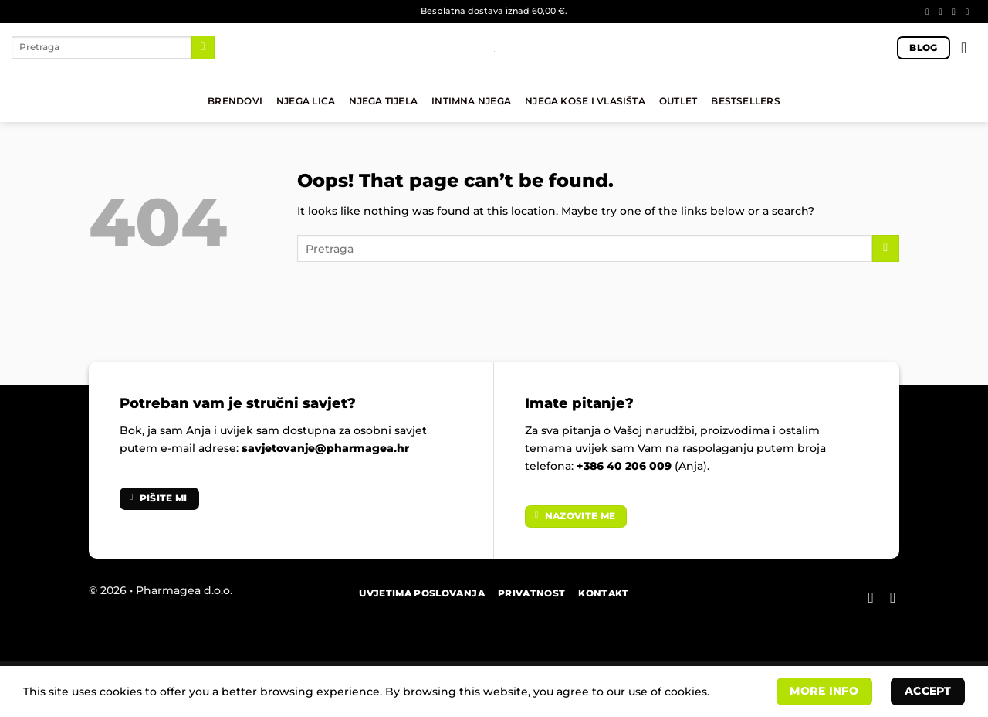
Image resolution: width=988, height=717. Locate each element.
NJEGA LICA (305, 101)
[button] (968, 48)
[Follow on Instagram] (943, 11)
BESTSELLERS (745, 101)
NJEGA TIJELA (383, 101)
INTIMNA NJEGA (471, 101)
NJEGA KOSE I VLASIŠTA (585, 101)
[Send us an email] (970, 11)
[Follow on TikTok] (956, 11)
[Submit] (203, 47)
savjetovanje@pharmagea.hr (325, 448)
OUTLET (678, 101)
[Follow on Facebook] (929, 11)
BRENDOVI (235, 101)
